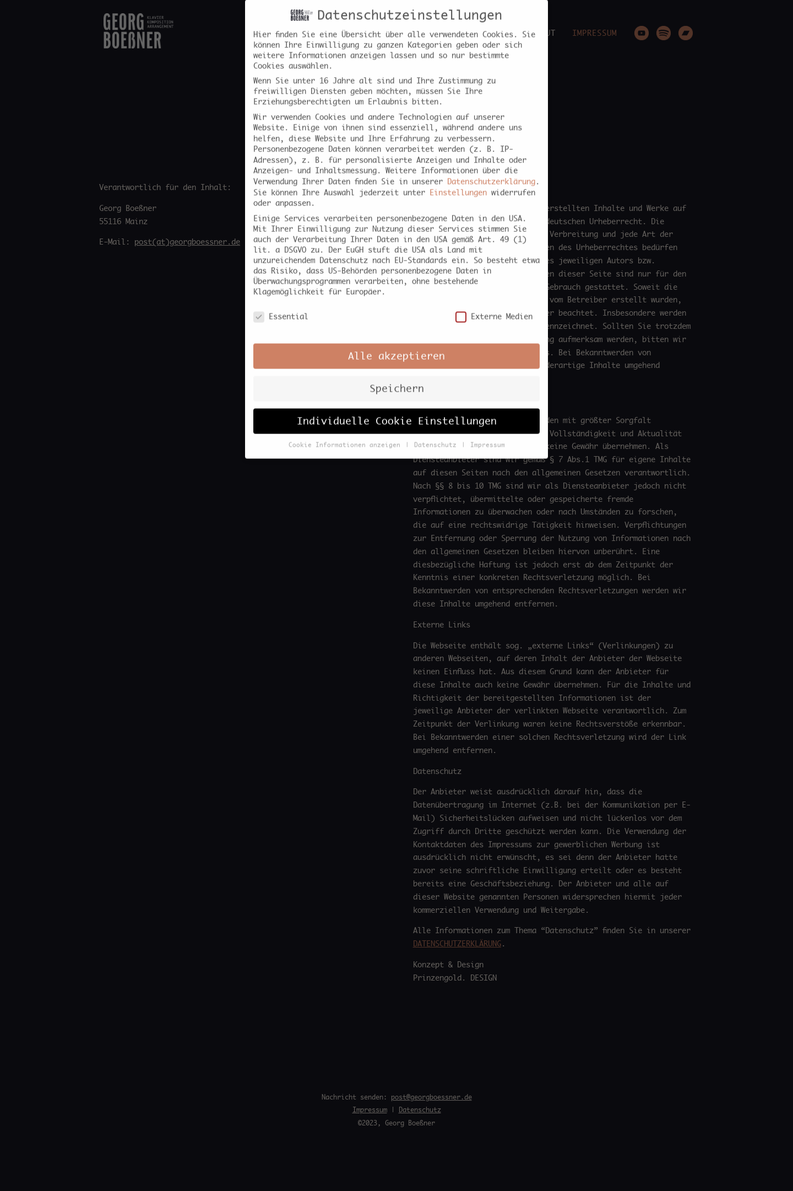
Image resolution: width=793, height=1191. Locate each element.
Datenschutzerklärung (491, 171)
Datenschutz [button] (437, 434)
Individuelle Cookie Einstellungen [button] (397, 410)
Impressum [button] (487, 434)
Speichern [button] (397, 377)
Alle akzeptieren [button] (396, 345)
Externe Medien (494, 306)
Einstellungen (458, 181)
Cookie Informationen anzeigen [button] (346, 434)
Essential (280, 306)
